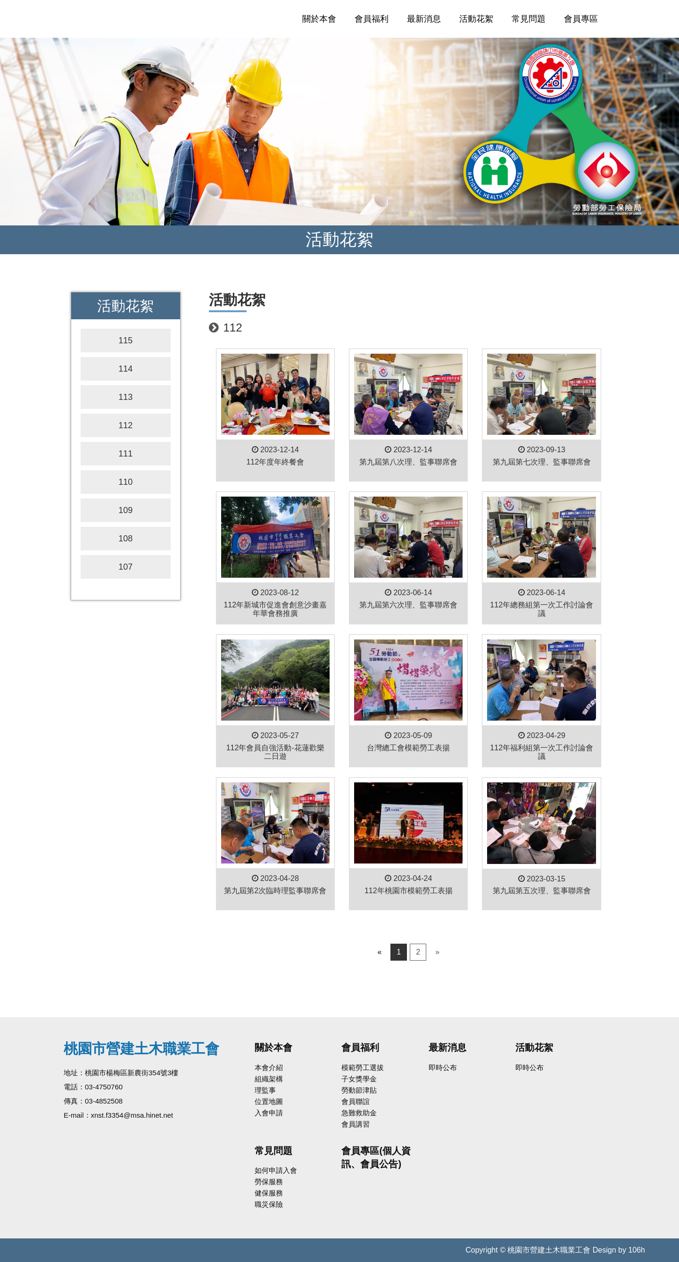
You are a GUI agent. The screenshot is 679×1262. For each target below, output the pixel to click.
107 (125, 567)
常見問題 (529, 19)
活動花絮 (476, 19)
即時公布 (443, 1067)
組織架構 (269, 1079)
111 (125, 453)
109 (125, 510)
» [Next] (437, 952)
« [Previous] (379, 952)
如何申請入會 (276, 1170)
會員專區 (581, 19)
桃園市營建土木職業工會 (168, 19)
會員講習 (355, 1124)
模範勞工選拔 (362, 1067)
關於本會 (319, 19)
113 (125, 397)
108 (125, 538)
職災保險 (269, 1204)
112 (125, 425)
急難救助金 (359, 1113)
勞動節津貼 (359, 1090)
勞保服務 (269, 1182)
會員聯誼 (355, 1101)
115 (125, 340)
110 (125, 482)
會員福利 (372, 19)
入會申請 (269, 1113)
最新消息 (424, 19)
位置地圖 (269, 1101)
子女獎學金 (359, 1079)
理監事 (265, 1090)
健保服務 (269, 1193)
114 (125, 369)
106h (636, 1250)
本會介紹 (269, 1067)
